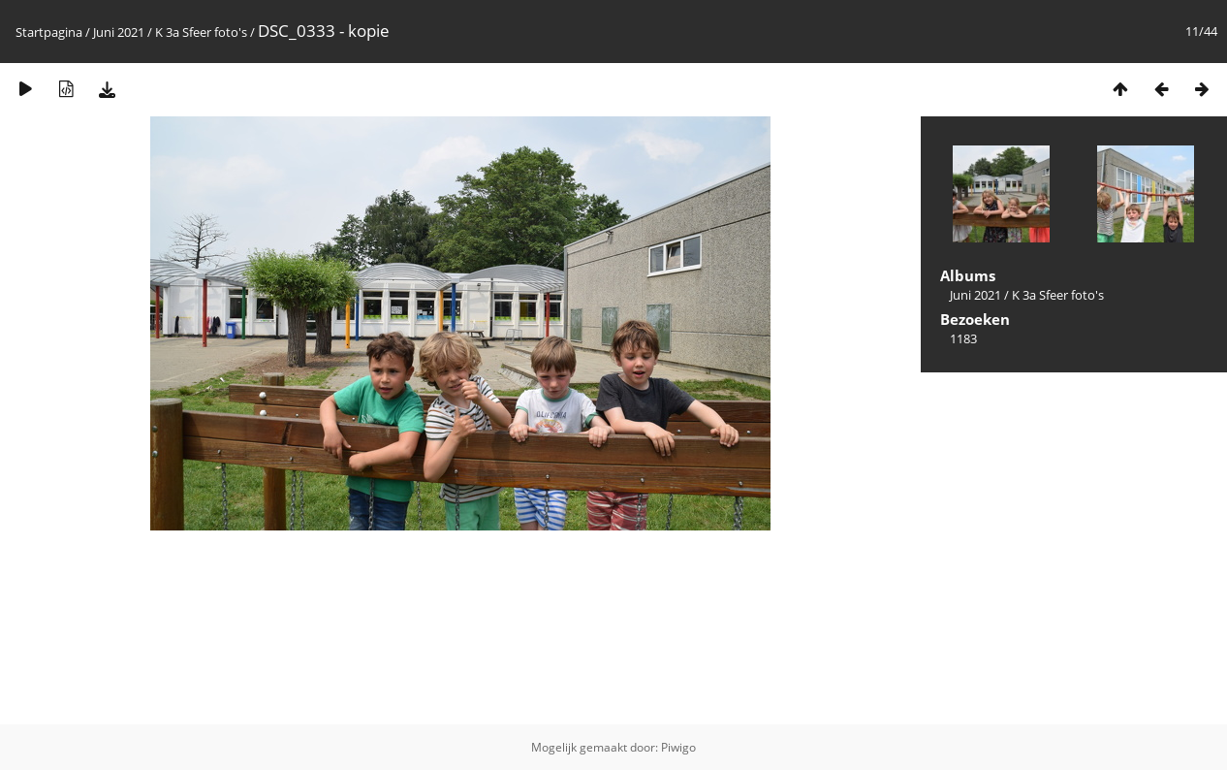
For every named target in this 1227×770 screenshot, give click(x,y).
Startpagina (49, 32)
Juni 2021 (118, 32)
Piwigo (678, 747)
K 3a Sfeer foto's (201, 32)
